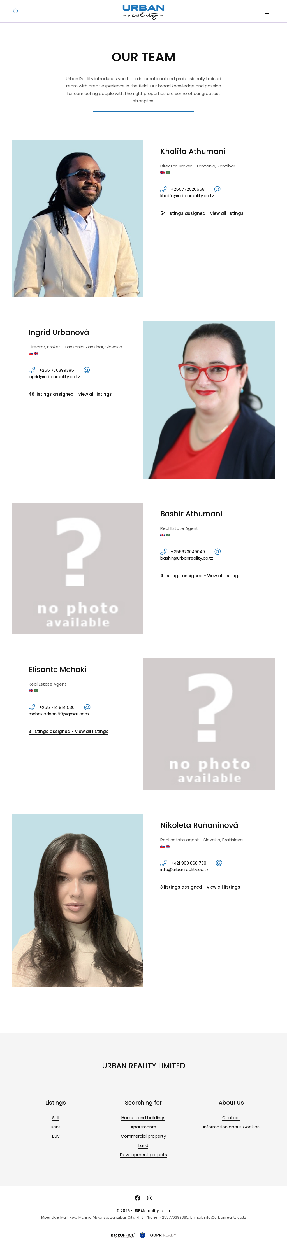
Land (143, 1145)
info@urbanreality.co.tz (184, 869)
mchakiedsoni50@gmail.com (59, 714)
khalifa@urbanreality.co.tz (187, 196)
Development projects (143, 1154)
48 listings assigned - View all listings (70, 394)
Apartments (143, 1127)
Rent (56, 1127)
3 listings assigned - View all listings (68, 731)
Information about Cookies (231, 1127)
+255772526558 (188, 189)
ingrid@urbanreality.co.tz (54, 376)
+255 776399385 (56, 370)
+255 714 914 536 (57, 707)
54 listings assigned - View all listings (202, 213)
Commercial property (143, 1136)
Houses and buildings (143, 1117)
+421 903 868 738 (188, 863)
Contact (231, 1117)
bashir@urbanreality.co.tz (186, 558)
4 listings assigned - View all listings (200, 576)
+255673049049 (188, 552)
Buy (55, 1136)
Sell (55, 1117)
